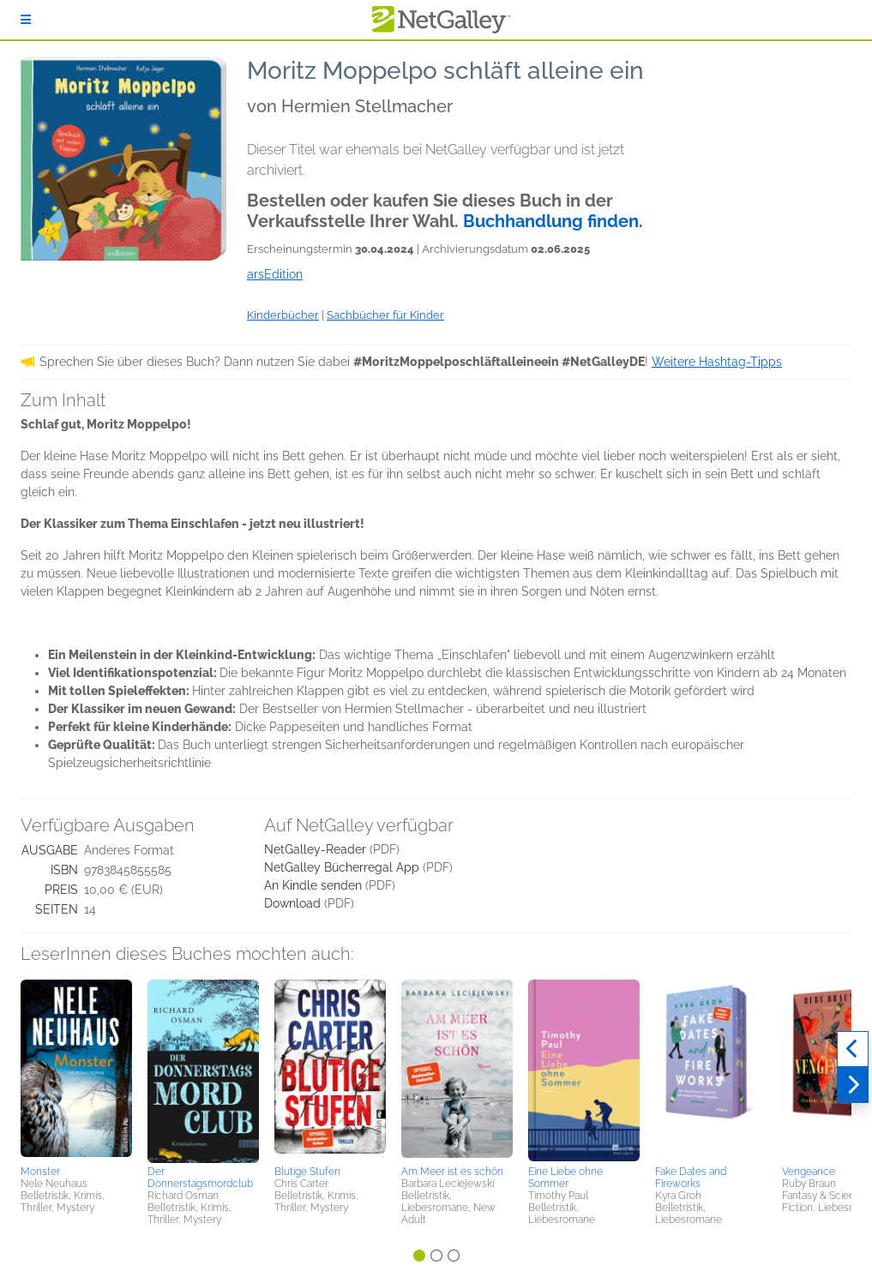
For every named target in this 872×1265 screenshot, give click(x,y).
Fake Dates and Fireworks (690, 1178)
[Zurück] (853, 1049)
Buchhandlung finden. (553, 221)
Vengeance (808, 1172)
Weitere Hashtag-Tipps (717, 362)
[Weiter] (853, 1085)
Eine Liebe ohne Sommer (565, 1178)
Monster (40, 1172)
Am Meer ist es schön (452, 1172)
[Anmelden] (25, 19)
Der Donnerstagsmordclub (200, 1178)
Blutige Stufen (307, 1172)
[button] (76, 1070)
